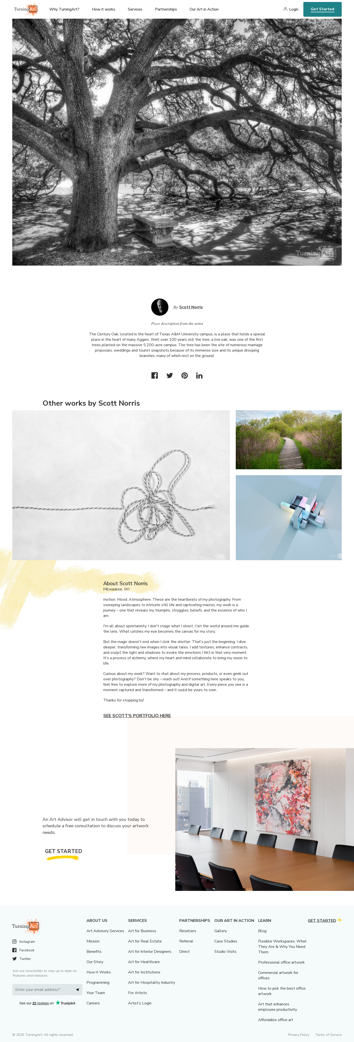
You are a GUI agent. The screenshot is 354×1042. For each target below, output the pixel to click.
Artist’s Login (139, 1003)
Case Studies (225, 941)
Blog (262, 931)
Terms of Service (328, 1034)
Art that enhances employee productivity (277, 1006)
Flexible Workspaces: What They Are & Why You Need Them (282, 947)
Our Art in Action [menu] (204, 9)
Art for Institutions (144, 972)
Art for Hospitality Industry (151, 982)
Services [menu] (135, 9)
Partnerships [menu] (166, 9)
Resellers (187, 931)
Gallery (220, 931)
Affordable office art (275, 1020)
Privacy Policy (298, 1034)
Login (293, 9)
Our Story (95, 962)
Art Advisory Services (105, 931)
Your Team (96, 993)
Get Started (322, 9)
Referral (186, 941)
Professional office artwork (281, 962)
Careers (93, 1003)
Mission (93, 941)
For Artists (137, 993)
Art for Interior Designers (149, 951)
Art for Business (142, 931)
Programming (98, 982)
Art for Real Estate (145, 941)
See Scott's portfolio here (137, 716)
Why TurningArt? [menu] (64, 9)
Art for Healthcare (144, 962)
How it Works (99, 972)
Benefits (94, 951)
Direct (184, 951)
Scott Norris (191, 307)
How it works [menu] (103, 9)
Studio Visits (225, 951)
